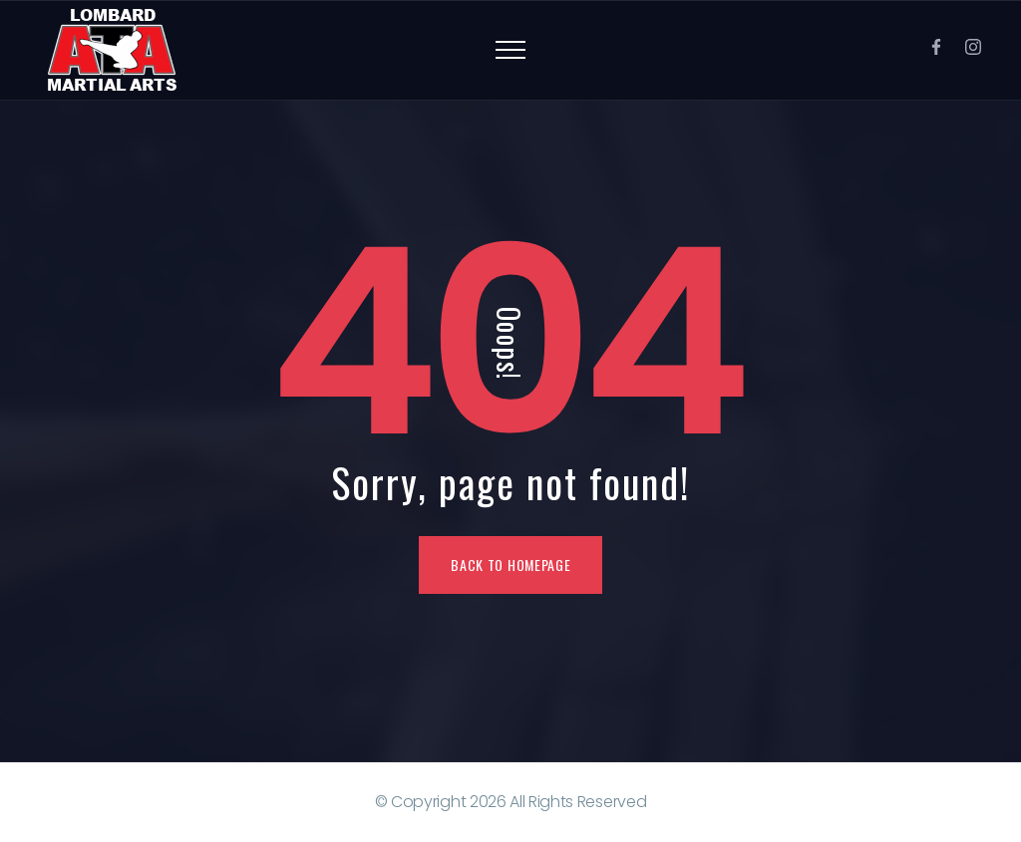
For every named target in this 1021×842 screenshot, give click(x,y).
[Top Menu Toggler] (510, 50)
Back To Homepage (510, 564)
